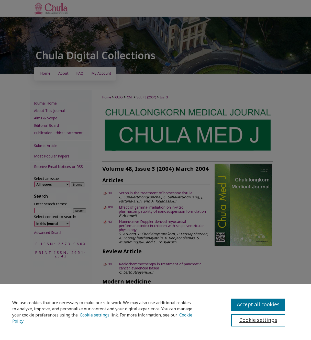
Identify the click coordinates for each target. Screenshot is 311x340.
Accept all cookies (258, 305)
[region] (155, 312)
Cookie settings (94, 315)
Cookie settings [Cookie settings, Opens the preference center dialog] (258, 320)
